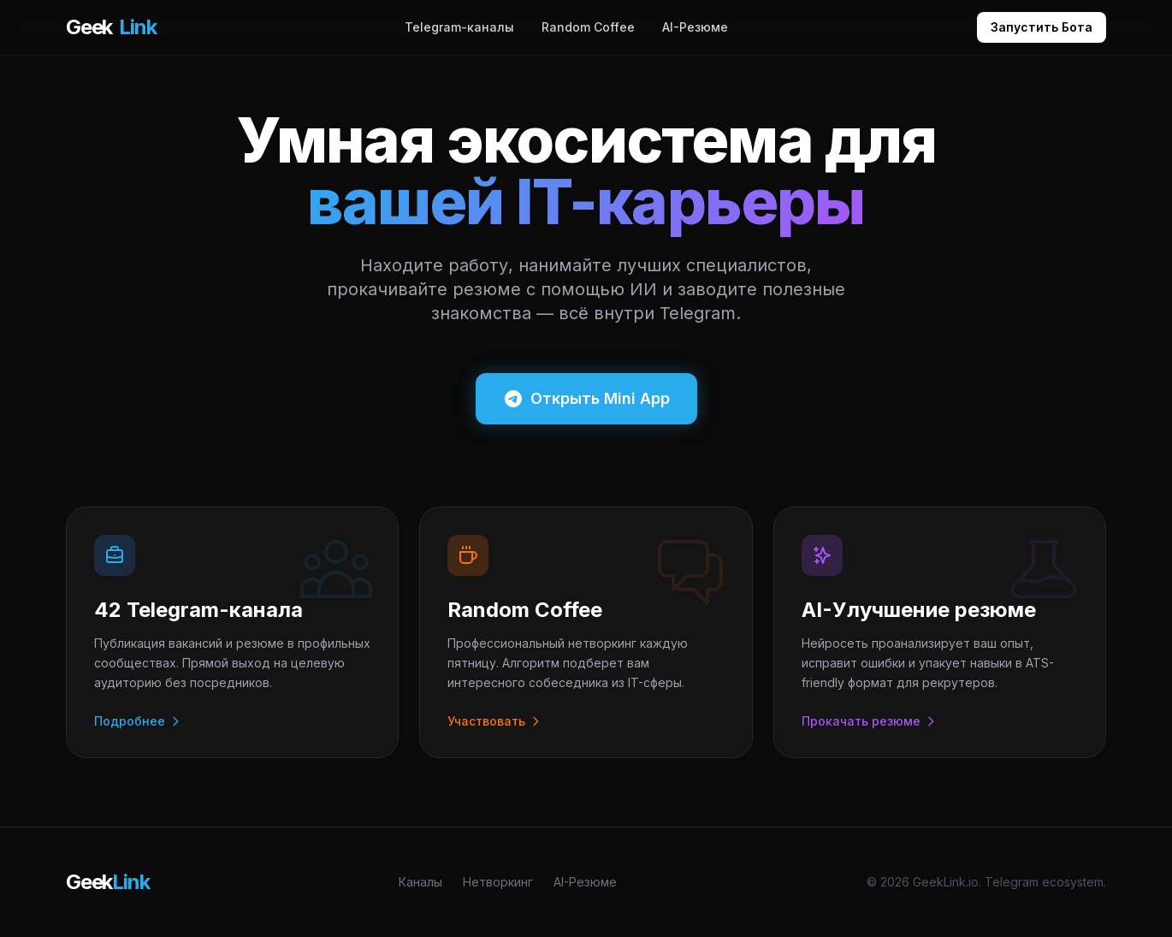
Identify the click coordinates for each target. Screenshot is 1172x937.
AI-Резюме (695, 27)
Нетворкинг (498, 882)
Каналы (420, 882)
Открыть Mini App (586, 398)
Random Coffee (588, 27)
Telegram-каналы (459, 27)
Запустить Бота (1041, 27)
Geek (111, 27)
